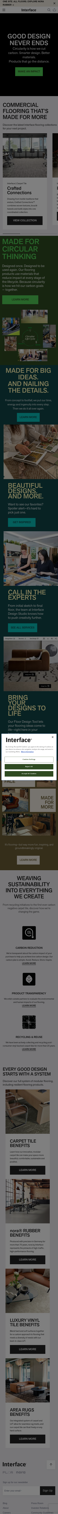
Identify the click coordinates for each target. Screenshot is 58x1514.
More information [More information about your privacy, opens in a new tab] (27, 752)
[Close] (53, 737)
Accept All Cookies (29, 774)
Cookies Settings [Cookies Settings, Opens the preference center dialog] (29, 759)
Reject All (29, 766)
